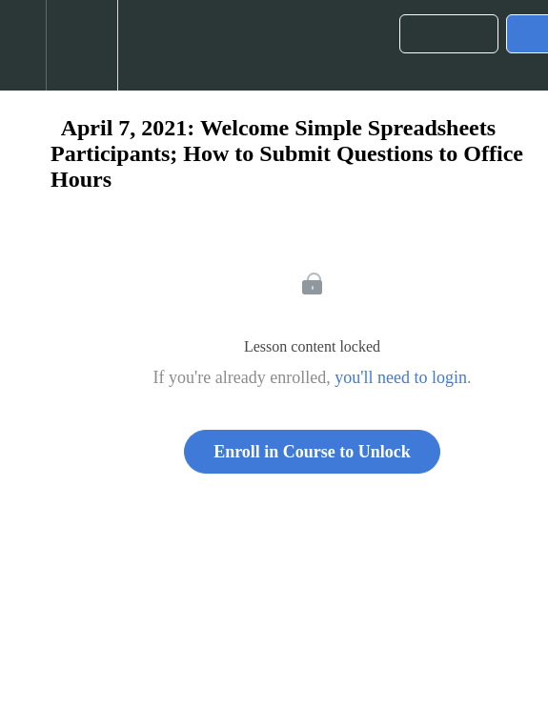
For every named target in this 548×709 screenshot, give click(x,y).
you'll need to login (401, 377)
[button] (23, 45)
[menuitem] (81, 45)
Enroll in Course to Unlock (312, 451)
